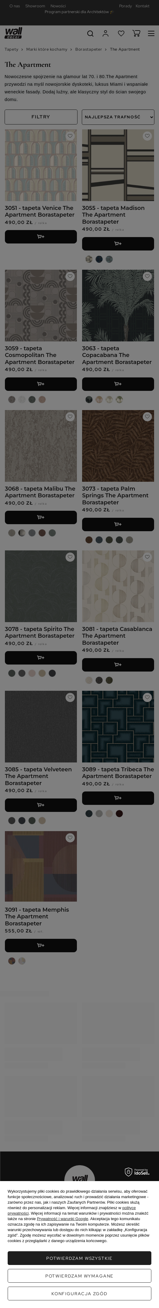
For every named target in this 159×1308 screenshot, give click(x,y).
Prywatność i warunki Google (62, 1218)
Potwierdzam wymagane (79, 1276)
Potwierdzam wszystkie (79, 1258)
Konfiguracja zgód (79, 1293)
